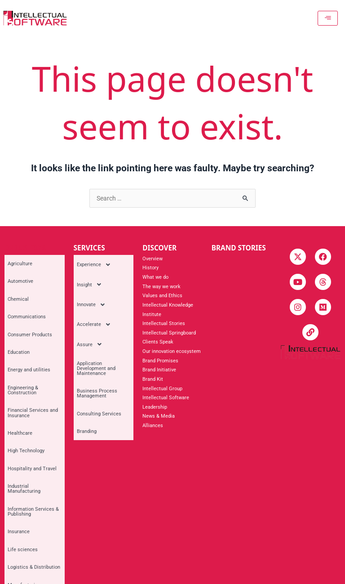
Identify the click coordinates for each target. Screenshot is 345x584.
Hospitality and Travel (28, 374)
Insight (88, 272)
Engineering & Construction (19, 328)
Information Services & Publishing (30, 395)
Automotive (17, 269)
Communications (23, 288)
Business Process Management (94, 335)
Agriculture (16, 260)
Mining (12, 455)
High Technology (22, 364)
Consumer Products (26, 297)
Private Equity (19, 464)
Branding (83, 356)
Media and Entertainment (32, 445)
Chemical (15, 278)
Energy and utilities (25, 316)
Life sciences (19, 417)
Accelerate (93, 296)
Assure (88, 307)
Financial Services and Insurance (29, 343)
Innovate (90, 284)
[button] (104, 261)
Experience (93, 261)
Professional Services (28, 474)
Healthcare (16, 355)
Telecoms (15, 493)
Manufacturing (20, 436)
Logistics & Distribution (30, 426)
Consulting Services (96, 347)
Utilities (13, 502)
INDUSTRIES (25, 248)
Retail (11, 483)
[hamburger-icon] (330, 18)
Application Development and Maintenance (101, 320)
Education (15, 307)
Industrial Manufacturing (32, 383)
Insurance (15, 407)
